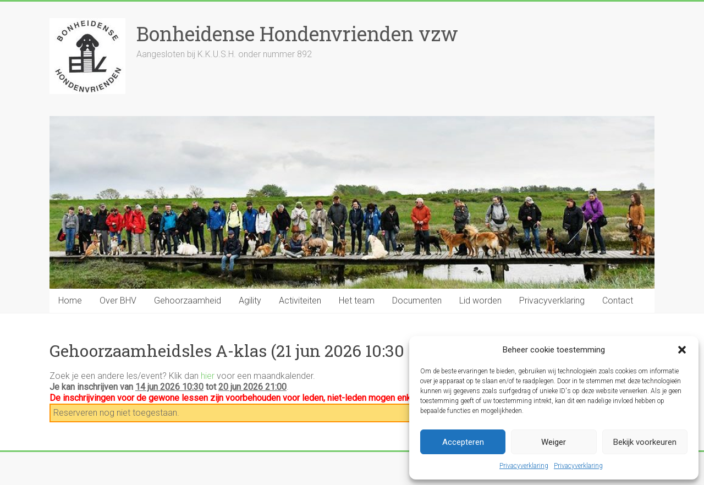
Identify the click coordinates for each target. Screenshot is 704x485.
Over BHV (118, 300)
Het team (357, 300)
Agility (250, 300)
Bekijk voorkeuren (644, 442)
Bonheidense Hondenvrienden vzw (297, 33)
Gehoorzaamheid (187, 300)
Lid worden (480, 300)
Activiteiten (300, 300)
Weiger (553, 442)
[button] (682, 349)
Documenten (417, 300)
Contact (617, 300)
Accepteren (463, 442)
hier (208, 376)
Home (70, 300)
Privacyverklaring (523, 466)
